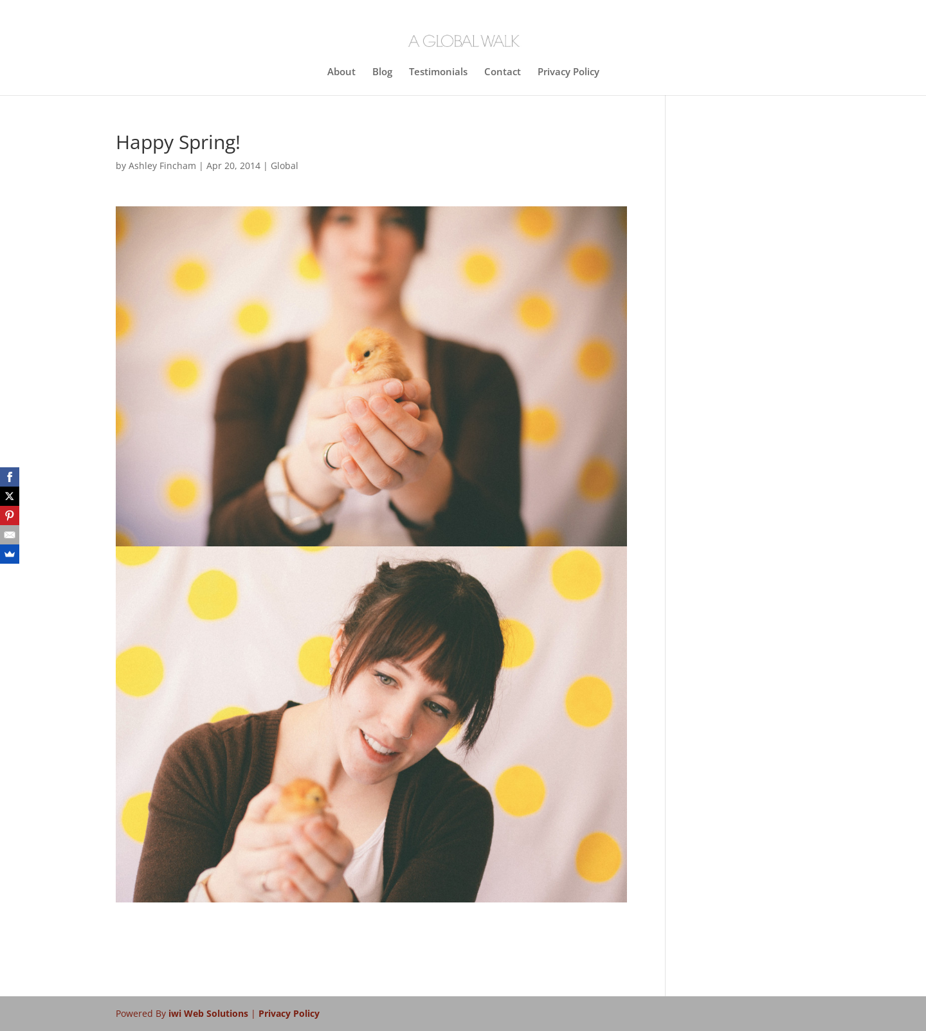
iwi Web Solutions (209, 1013)
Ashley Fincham (162, 165)
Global (284, 165)
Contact (502, 72)
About (341, 72)
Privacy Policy (568, 72)
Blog (382, 72)
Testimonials (438, 72)
